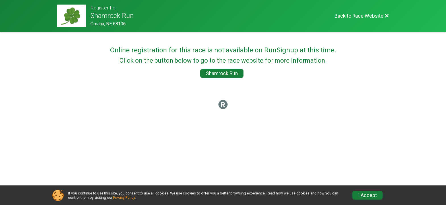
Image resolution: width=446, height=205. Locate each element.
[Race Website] (73, 16)
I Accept (367, 195)
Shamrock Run (222, 73)
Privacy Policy (124, 197)
